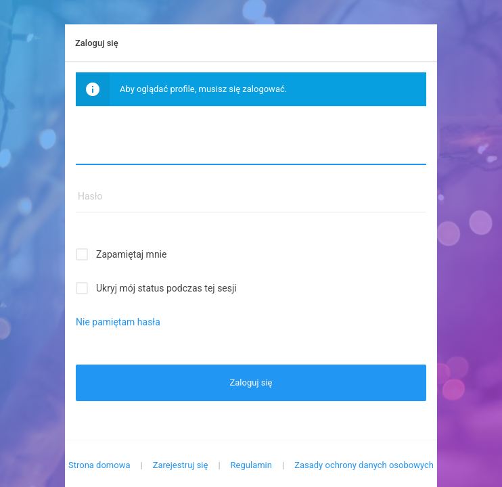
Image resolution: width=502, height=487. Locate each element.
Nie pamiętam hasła (118, 322)
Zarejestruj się (180, 465)
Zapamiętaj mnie (131, 254)
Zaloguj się (250, 382)
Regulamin (251, 465)
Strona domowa (99, 465)
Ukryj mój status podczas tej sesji (166, 288)
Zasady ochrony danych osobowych (364, 465)
